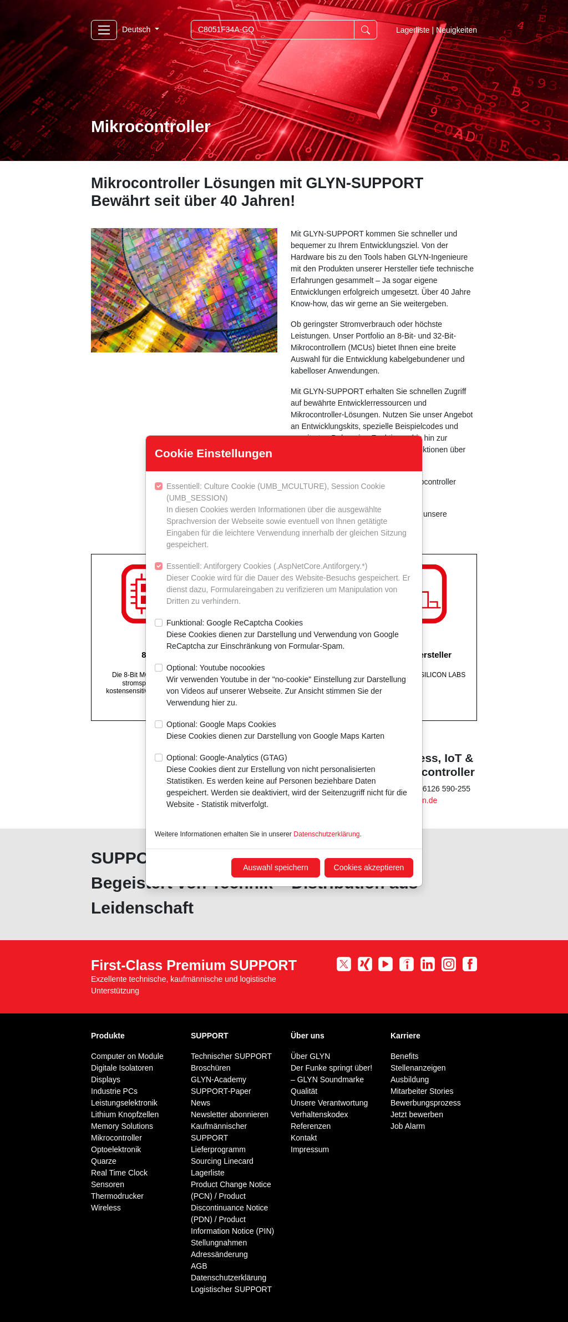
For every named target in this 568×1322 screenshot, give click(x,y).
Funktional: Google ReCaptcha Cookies (289, 635)
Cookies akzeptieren (369, 867)
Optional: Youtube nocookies (289, 686)
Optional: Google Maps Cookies (275, 731)
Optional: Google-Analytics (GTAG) (289, 781)
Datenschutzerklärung (326, 834)
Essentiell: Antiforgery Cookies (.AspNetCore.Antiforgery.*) (289, 584)
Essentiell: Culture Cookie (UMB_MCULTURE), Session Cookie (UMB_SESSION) (289, 516)
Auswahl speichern (275, 867)
